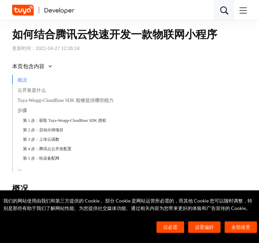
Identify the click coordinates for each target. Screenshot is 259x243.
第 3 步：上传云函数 (41, 139)
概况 (22, 80)
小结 (22, 167)
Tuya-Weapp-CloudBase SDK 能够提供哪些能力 (66, 100)
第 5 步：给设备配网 (41, 158)
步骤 (22, 110)
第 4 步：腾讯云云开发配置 (47, 148)
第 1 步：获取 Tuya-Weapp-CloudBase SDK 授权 (64, 120)
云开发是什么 (32, 90)
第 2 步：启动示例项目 (43, 130)
